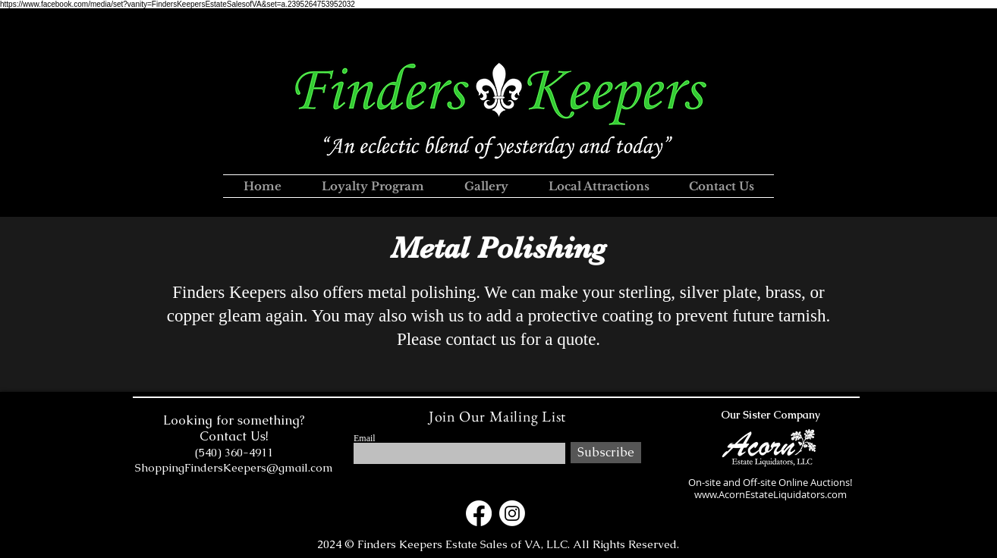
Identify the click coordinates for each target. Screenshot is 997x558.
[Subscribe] (606, 452)
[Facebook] (479, 513)
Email (365, 438)
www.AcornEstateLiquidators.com (770, 494)
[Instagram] (512, 513)
